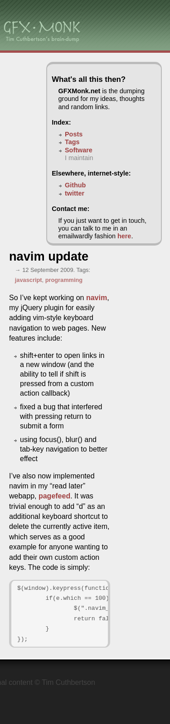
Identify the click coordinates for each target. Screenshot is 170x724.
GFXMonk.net (79, 91)
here (124, 236)
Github (75, 185)
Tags (72, 142)
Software (78, 150)
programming (64, 280)
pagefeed (54, 496)
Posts (74, 134)
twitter (74, 193)
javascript (28, 280)
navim (96, 298)
